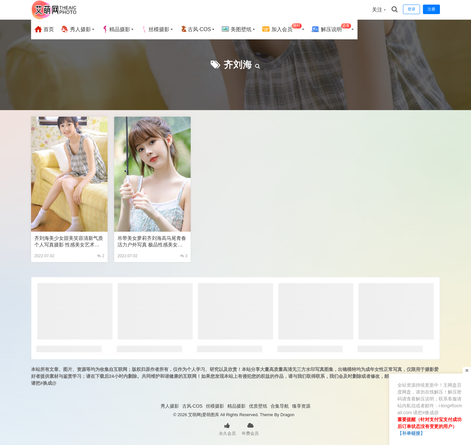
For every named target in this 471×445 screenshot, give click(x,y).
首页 (44, 29)
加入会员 (282, 28)
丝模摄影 (155, 29)
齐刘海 (238, 65)
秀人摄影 (76, 29)
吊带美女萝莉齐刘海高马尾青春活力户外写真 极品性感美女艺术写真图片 (151, 241)
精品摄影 (115, 29)
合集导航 (279, 406)
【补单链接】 (411, 433)
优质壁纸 (258, 406)
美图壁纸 (236, 29)
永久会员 (227, 428)
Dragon (287, 414)
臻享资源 (301, 406)
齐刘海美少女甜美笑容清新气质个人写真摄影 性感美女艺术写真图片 (68, 241)
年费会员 (250, 428)
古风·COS (195, 29)
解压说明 (331, 28)
